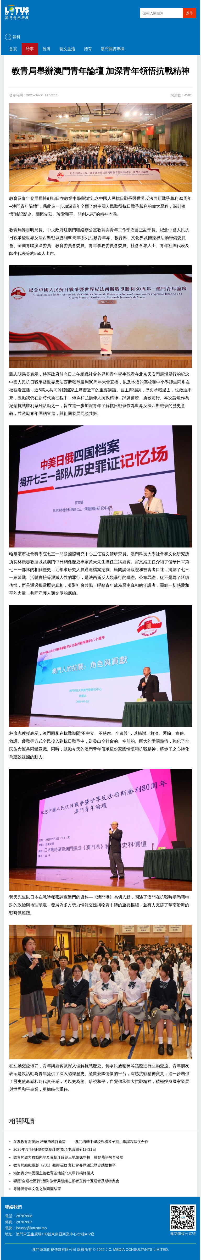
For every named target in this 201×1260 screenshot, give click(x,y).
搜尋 (189, 13)
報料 (16, 37)
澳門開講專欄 (112, 49)
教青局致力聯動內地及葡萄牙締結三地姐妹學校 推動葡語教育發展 (68, 1157)
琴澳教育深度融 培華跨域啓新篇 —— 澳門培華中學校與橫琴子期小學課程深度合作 (80, 1142)
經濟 (47, 49)
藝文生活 (67, 49)
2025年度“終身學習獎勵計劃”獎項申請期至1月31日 (54, 1149)
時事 (30, 49)
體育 (88, 49)
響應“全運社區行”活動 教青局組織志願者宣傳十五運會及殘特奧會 (66, 1181)
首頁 (13, 49)
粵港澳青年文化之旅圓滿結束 (37, 1189)
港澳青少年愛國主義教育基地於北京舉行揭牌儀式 (53, 1173)
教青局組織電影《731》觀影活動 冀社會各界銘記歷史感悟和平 (64, 1165)
